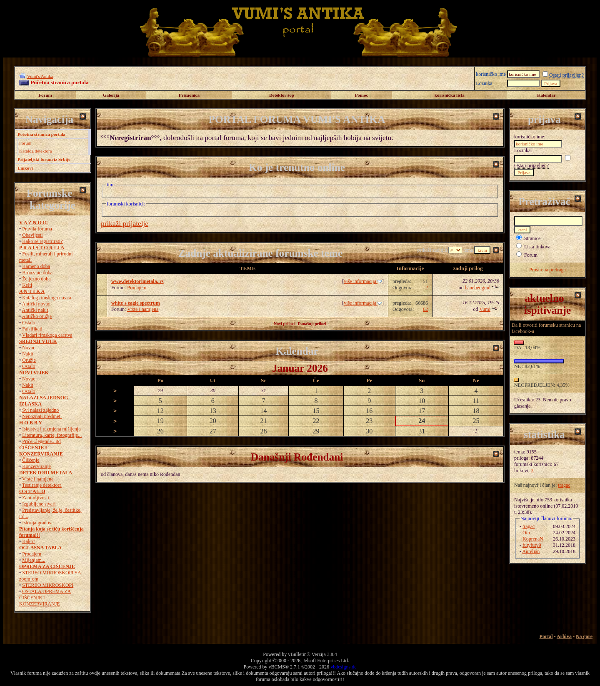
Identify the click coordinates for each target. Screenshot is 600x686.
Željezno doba (36, 279)
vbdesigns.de (343, 667)
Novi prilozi (284, 323)
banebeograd (477, 287)
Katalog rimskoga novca (46, 297)
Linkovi (25, 167)
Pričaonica (189, 95)
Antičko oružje (37, 316)
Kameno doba (36, 266)
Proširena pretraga (547, 270)
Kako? (28, 541)
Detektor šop (281, 95)
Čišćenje (30, 460)
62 (425, 309)
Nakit (27, 354)
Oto (526, 533)
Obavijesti (32, 235)
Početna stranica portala (41, 134)
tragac (564, 485)
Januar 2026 (300, 368)
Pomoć (361, 95)
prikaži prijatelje (124, 224)
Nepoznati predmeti (42, 416)
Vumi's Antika (40, 76)
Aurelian (531, 551)
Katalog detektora (35, 150)
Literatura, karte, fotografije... (52, 435)
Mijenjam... (33, 560)
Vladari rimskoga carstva (47, 335)
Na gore (584, 636)
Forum (45, 95)
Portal (546, 636)
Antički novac (36, 304)
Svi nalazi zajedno (40, 410)
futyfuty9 (531, 545)
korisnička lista (450, 95)
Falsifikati (32, 329)
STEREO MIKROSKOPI (47, 585)
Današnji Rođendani (297, 457)
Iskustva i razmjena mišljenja (51, 429)
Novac (28, 348)
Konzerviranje (36, 466)
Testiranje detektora (42, 485)
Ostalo (28, 322)
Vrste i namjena (37, 479)
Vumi (484, 309)
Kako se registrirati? (42, 241)
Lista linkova (537, 247)
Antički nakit (35, 310)
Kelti (27, 285)
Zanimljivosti (35, 498)
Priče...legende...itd (41, 441)
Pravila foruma (37, 229)
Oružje (29, 360)
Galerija (111, 95)
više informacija (363, 281)
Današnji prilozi (312, 323)
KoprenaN (532, 539)
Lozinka (484, 83)
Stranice (532, 238)
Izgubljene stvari (38, 504)
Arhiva (564, 636)
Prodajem (31, 554)
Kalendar (546, 95)
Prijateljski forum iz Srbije (44, 159)
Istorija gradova (38, 523)
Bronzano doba (37, 272)
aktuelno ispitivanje (547, 304)
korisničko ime (491, 74)
